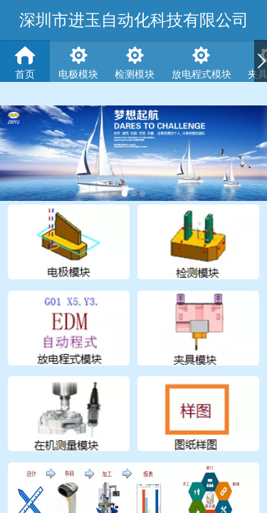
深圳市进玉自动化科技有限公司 (133, 20)
